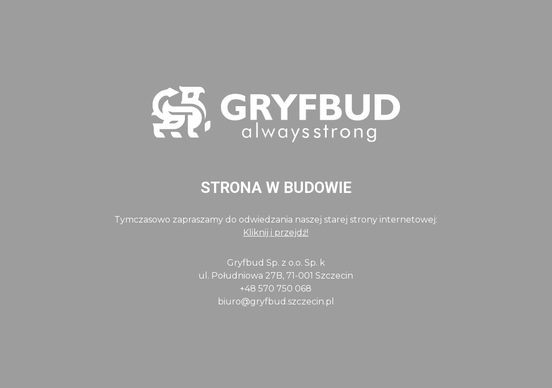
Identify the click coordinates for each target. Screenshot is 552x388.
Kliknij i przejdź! (275, 232)
